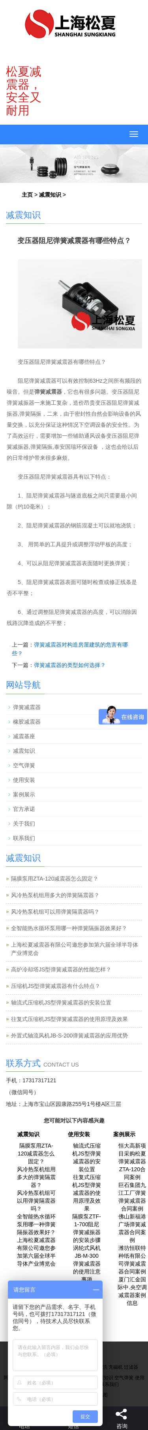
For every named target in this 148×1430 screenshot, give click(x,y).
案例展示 (24, 794)
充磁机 (116, 1367)
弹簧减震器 (27, 707)
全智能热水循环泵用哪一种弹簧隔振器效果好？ (69, 928)
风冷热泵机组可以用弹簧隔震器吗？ (55, 911)
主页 (27, 195)
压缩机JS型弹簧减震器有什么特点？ (55, 986)
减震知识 (50, 195)
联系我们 (24, 838)
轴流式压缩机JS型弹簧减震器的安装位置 (61, 1002)
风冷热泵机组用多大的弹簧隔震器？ (55, 895)
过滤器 (131, 1367)
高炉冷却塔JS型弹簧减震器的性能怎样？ (61, 969)
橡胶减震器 (27, 722)
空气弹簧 (24, 765)
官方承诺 (24, 809)
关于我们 (24, 823)
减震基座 (24, 736)
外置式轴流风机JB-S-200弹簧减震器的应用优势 (69, 1035)
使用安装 (24, 780)
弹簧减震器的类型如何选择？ (70, 665)
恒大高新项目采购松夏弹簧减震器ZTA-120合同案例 (132, 1161)
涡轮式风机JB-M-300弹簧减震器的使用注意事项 (87, 1264)
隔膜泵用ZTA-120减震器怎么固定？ (54, 878)
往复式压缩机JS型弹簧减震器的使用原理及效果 (69, 1019)
